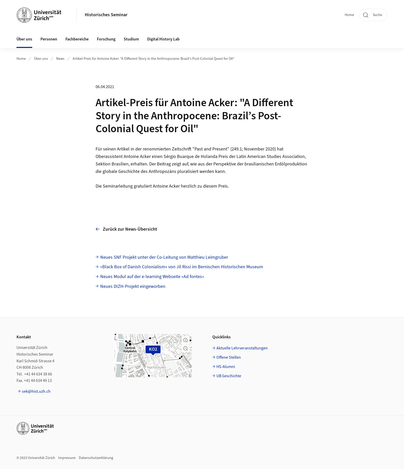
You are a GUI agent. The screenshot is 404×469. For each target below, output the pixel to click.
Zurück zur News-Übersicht (126, 229)
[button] (185, 340)
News (60, 58)
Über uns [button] (24, 39)
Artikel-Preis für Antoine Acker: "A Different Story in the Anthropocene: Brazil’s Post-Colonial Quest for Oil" (153, 58)
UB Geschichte (228, 376)
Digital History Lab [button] (163, 39)
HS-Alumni (225, 367)
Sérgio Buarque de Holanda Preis (196, 156)
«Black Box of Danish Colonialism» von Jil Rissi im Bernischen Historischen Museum (181, 267)
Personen (48, 39)
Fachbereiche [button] (77, 39)
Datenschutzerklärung (96, 457)
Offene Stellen (228, 357)
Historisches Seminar (106, 15)
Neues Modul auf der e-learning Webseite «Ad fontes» (152, 276)
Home (349, 15)
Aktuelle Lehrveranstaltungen (242, 348)
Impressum (67, 457)
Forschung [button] (106, 39)
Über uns (41, 58)
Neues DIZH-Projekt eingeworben (132, 286)
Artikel (123, 149)
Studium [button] (131, 39)
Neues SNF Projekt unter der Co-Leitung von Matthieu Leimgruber (164, 257)
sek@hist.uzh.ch (36, 391)
